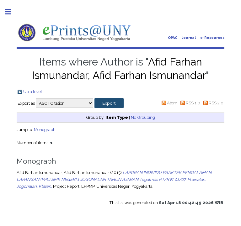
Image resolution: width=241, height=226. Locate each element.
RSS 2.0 (216, 102)
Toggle (11, 12)
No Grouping (143, 117)
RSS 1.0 (193, 102)
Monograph (45, 129)
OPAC (172, 38)
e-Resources (212, 38)
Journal (189, 38)
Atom (172, 102)
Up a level (32, 91)
